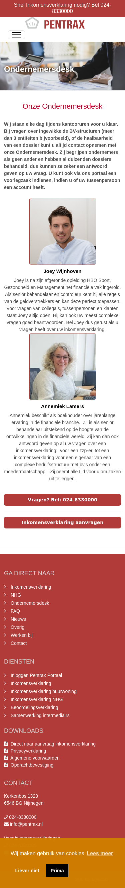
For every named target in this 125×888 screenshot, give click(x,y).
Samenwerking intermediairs (40, 715)
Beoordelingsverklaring (34, 707)
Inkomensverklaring (31, 587)
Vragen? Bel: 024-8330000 (62, 499)
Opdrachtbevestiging (30, 765)
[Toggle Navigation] (16, 34)
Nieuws (18, 619)
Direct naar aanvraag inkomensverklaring (53, 744)
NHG (16, 595)
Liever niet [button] (27, 870)
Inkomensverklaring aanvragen (63, 522)
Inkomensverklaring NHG (37, 699)
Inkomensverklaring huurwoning (44, 691)
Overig (17, 627)
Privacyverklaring (28, 751)
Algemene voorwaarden (34, 758)
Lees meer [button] (100, 853)
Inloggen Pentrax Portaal (36, 675)
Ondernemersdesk (30, 603)
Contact (19, 643)
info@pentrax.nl (26, 824)
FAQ (15, 611)
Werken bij (22, 635)
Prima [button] (57, 870)
